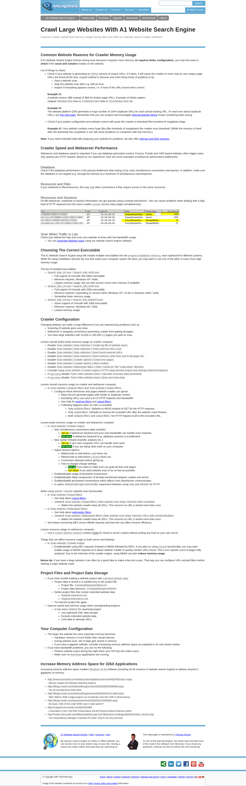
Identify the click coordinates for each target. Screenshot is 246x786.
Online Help (88, 18)
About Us (87, 9)
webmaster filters (81, 512)
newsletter (172, 777)
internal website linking (144, 115)
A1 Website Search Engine (60, 18)
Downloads (132, 18)
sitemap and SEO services (154, 138)
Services (129, 9)
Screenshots (148, 18)
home (102, 777)
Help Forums (195, 9)
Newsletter (143, 9)
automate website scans (70, 240)
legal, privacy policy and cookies (103, 783)
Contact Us (101, 9)
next (108, 734)
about (109, 777)
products (126, 777)
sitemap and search (150, 777)
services (135, 777)
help (91, 734)
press (163, 777)
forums (190, 777)
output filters (104, 401)
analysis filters (83, 401)
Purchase (103, 18)
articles (182, 777)
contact (117, 777)
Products (116, 9)
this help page (68, 115)
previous (100, 734)
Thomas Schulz (183, 734)
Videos (163, 18)
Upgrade (117, 18)
